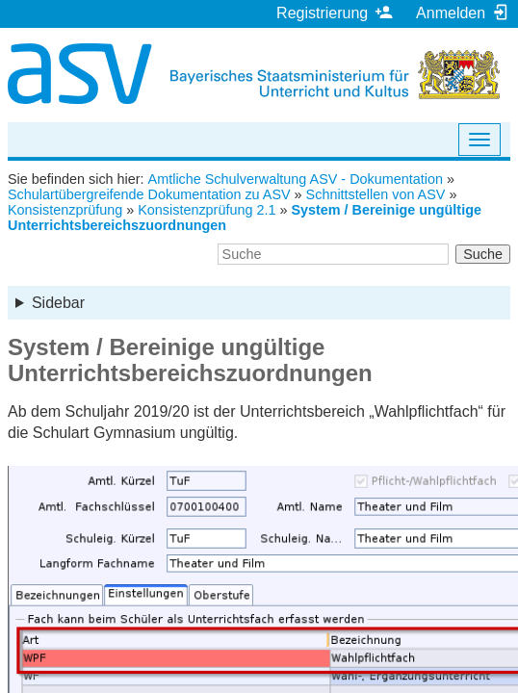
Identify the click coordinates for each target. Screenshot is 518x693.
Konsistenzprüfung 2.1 (206, 210)
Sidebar (58, 303)
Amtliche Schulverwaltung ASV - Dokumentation (295, 179)
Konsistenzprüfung (65, 210)
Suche (483, 254)
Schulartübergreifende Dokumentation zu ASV (149, 194)
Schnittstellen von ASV (376, 194)
